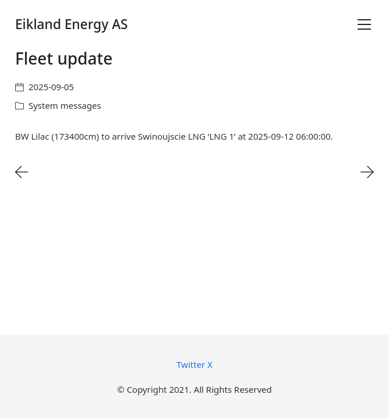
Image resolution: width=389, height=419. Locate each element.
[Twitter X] (195, 364)
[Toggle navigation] (364, 24)
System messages (64, 105)
